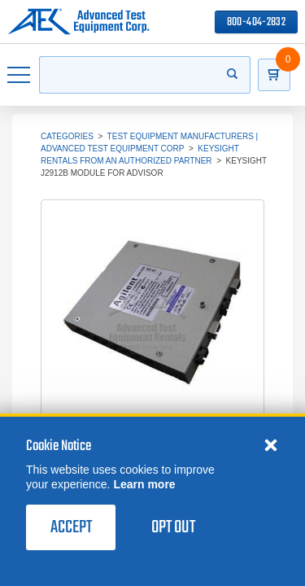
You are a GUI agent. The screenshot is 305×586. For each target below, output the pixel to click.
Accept (71, 544)
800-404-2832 (256, 22)
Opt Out (173, 544)
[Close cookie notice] (271, 461)
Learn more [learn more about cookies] (144, 500)
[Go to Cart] (282, 74)
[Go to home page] (78, 22)
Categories (67, 136)
